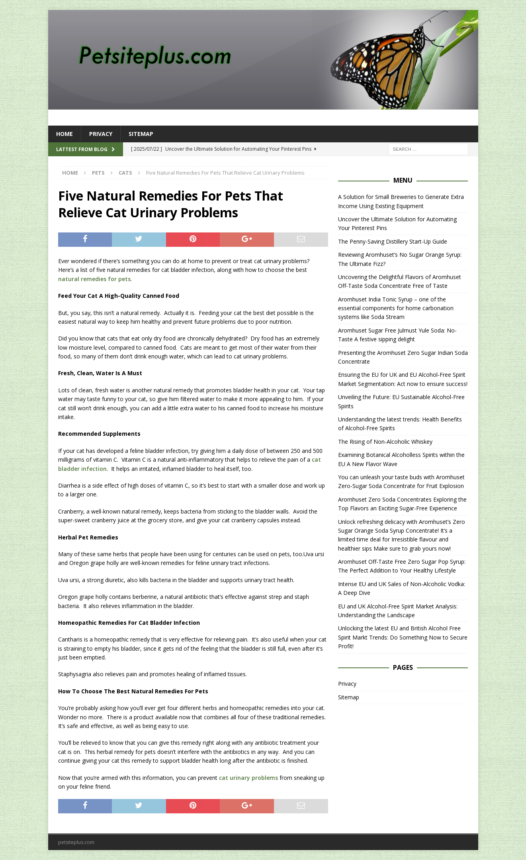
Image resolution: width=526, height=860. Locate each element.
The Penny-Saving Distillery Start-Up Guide (392, 241)
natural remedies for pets (94, 279)
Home (64, 134)
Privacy (100, 134)
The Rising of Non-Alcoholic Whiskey (385, 441)
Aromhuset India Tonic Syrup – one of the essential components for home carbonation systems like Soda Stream (396, 308)
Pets (98, 172)
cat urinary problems (248, 777)
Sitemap (141, 134)
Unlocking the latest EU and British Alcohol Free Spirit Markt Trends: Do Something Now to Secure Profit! (402, 637)
